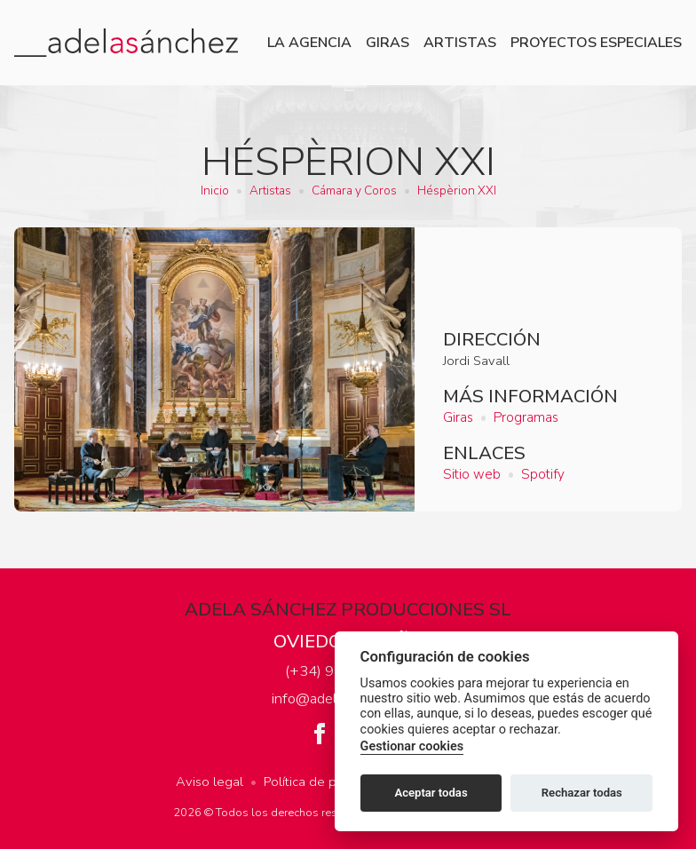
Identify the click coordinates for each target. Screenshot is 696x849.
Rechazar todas (582, 792)
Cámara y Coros (354, 190)
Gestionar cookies (411, 746)
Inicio (215, 190)
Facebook (319, 733)
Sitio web (472, 474)
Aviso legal (209, 781)
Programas (526, 417)
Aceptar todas (430, 792)
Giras (387, 43)
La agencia (309, 43)
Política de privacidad (327, 781)
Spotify (543, 474)
